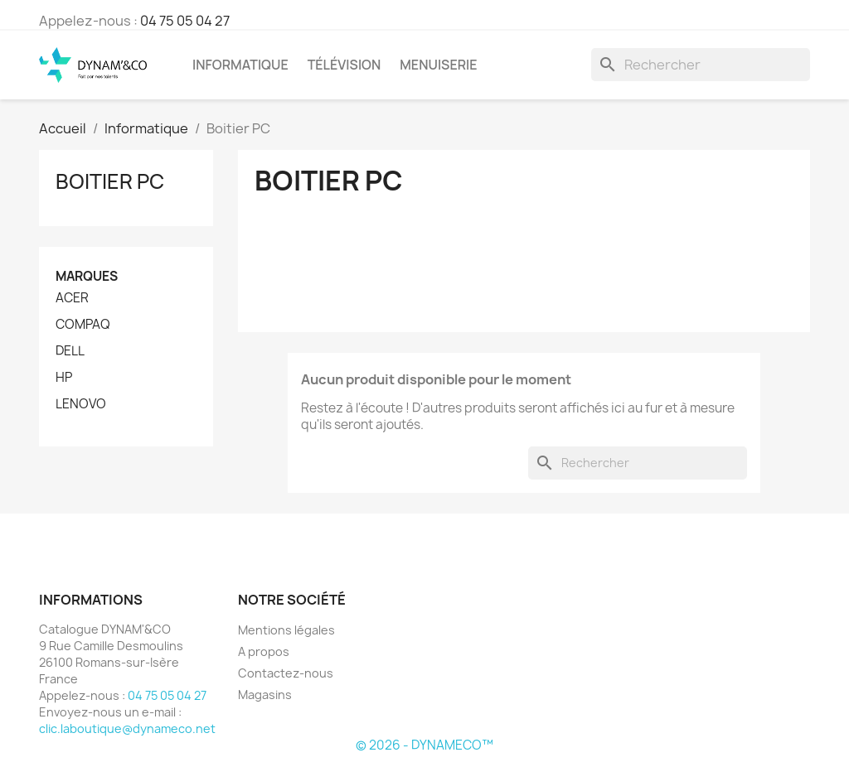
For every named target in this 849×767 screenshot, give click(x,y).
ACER (72, 298)
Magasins (265, 694)
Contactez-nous (285, 673)
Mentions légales (286, 630)
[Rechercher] (700, 64)
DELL (70, 351)
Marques (87, 276)
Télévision (344, 64)
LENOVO (81, 404)
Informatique (240, 64)
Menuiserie (438, 64)
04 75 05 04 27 (185, 21)
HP (64, 377)
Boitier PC (110, 181)
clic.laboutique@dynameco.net (127, 728)
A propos (263, 651)
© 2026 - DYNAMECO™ (424, 745)
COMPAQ (83, 324)
